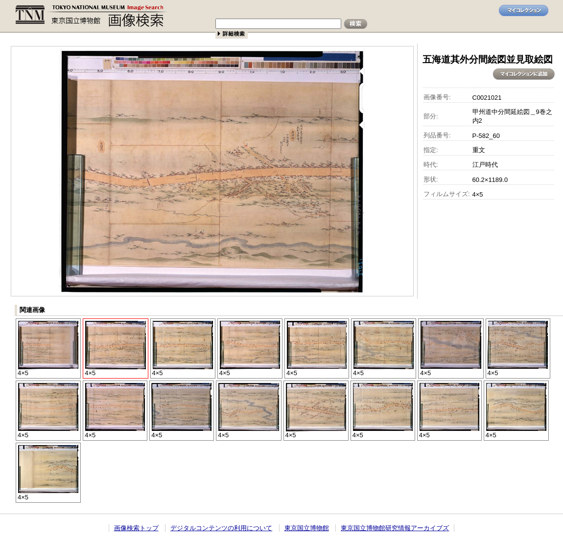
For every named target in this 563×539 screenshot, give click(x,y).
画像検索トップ (136, 528)
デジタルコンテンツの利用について (221, 528)
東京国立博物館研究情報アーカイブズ (395, 528)
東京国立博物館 (306, 528)
